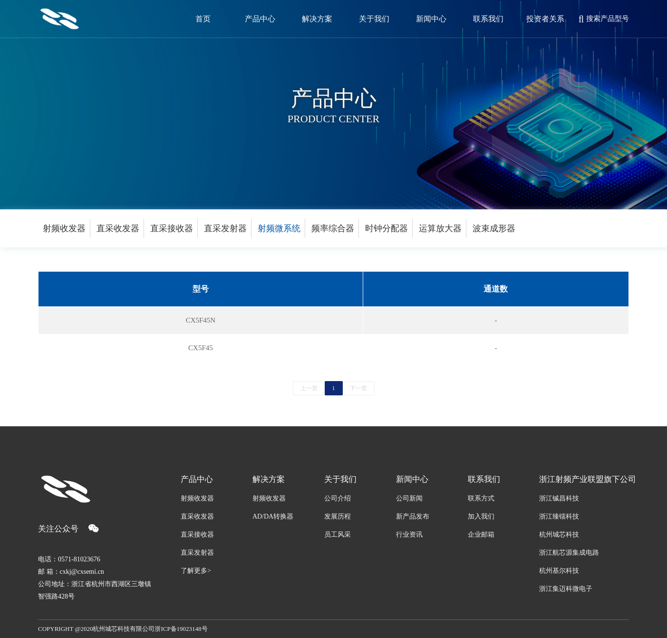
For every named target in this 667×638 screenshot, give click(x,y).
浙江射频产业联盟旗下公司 (584, 479)
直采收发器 (118, 228)
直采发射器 (225, 228)
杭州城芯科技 (559, 534)
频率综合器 (332, 228)
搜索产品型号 (604, 19)
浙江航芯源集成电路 (569, 552)
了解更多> (196, 570)
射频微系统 (279, 228)
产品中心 (197, 479)
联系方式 (481, 498)
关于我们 (340, 479)
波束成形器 (494, 228)
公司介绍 (337, 498)
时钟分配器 (386, 228)
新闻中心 (412, 479)
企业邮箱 (481, 534)
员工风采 (337, 534)
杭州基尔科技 (559, 570)
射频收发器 (64, 228)
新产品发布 (412, 516)
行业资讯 (409, 534)
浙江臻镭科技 (559, 516)
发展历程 (337, 516)
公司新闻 (409, 498)
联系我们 (484, 479)
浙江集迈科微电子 (565, 588)
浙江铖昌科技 (559, 498)
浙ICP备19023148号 (181, 628)
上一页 (309, 388)
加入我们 (481, 516)
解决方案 (268, 479)
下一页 (358, 388)
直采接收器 (171, 228)
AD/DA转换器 (272, 516)
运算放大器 (440, 228)
